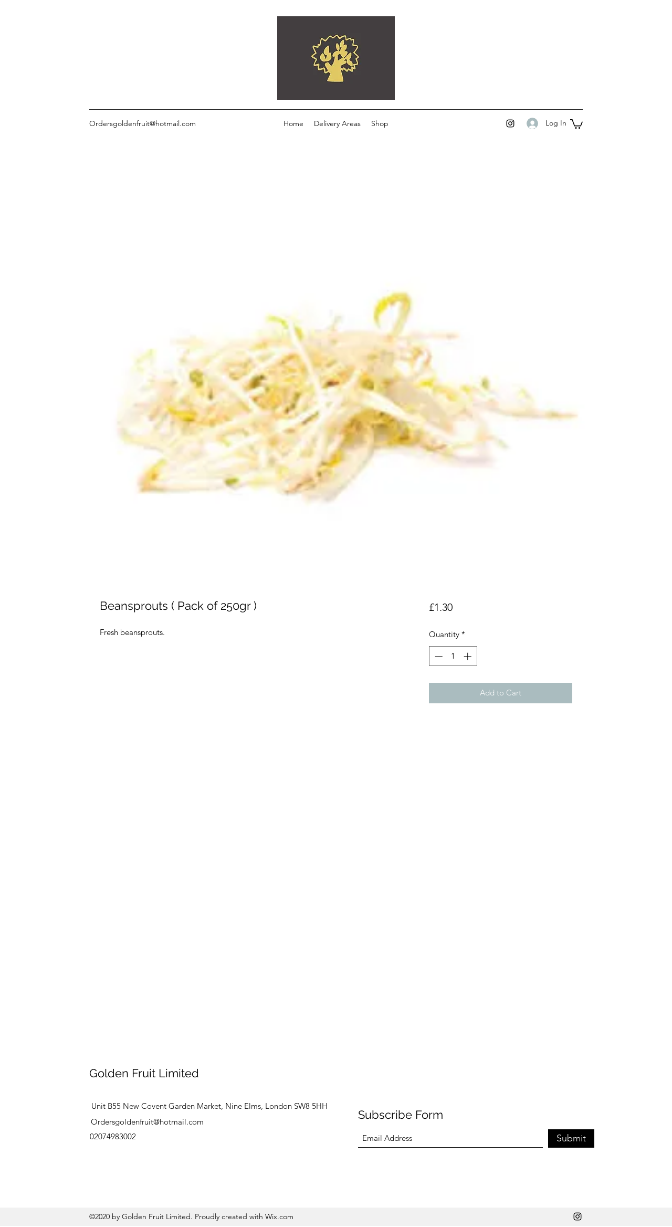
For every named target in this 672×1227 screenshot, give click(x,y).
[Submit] (571, 1138)
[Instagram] (510, 123)
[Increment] (468, 656)
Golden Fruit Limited (144, 1073)
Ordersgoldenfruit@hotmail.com (142, 123)
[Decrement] (437, 656)
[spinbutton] (452, 656)
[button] (576, 123)
